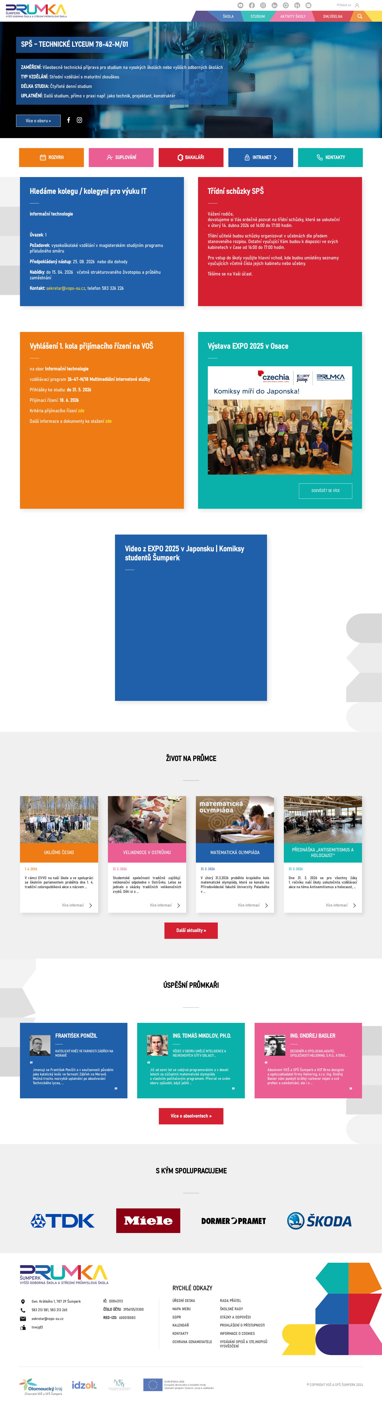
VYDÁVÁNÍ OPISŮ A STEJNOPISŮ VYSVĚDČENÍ (243, 1344)
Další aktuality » (191, 930)
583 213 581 (40, 1310)
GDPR (176, 1317)
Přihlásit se (348, 5)
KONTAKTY (180, 1334)
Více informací (77, 905)
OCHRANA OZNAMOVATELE (192, 1342)
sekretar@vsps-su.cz (65, 288)
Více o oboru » (38, 121)
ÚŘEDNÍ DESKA (183, 1301)
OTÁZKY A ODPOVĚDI (235, 1317)
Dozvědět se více (326, 491)
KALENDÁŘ (180, 1325)
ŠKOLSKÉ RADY (231, 1309)
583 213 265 (58, 1310)
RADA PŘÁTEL (230, 1301)
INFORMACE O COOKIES (237, 1334)
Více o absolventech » (191, 1116)
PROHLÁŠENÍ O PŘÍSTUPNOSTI (242, 1325)
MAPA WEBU (181, 1309)
